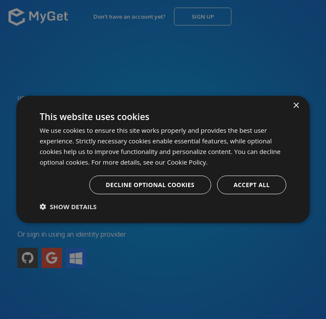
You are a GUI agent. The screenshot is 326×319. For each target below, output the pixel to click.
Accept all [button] (251, 185)
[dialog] (163, 159)
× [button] (296, 106)
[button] (67, 206)
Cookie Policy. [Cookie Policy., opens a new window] (187, 161)
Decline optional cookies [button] (150, 185)
